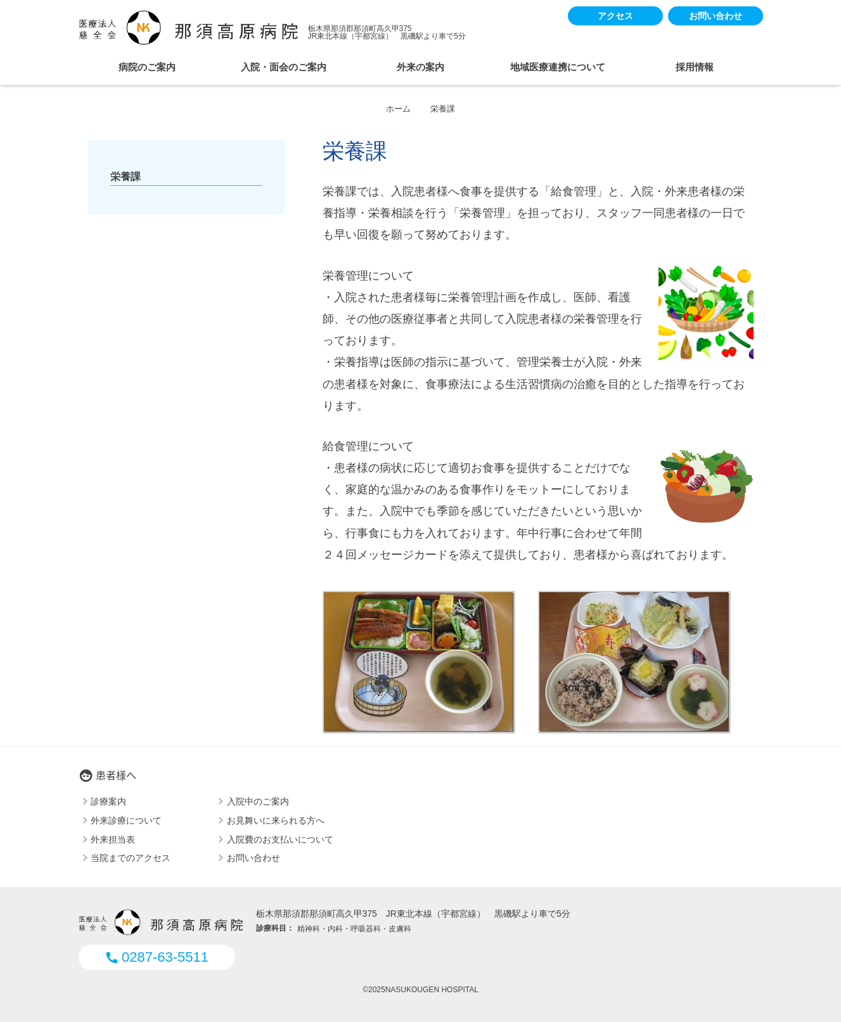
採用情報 (695, 66)
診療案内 (108, 801)
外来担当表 (113, 839)
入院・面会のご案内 (283, 66)
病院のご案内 (147, 66)
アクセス (615, 16)
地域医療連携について (557, 66)
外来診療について (126, 820)
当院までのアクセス (130, 858)
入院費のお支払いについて (280, 839)
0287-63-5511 (157, 957)
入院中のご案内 (258, 801)
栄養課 (125, 176)
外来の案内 (420, 66)
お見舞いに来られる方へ (275, 820)
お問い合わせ (715, 16)
